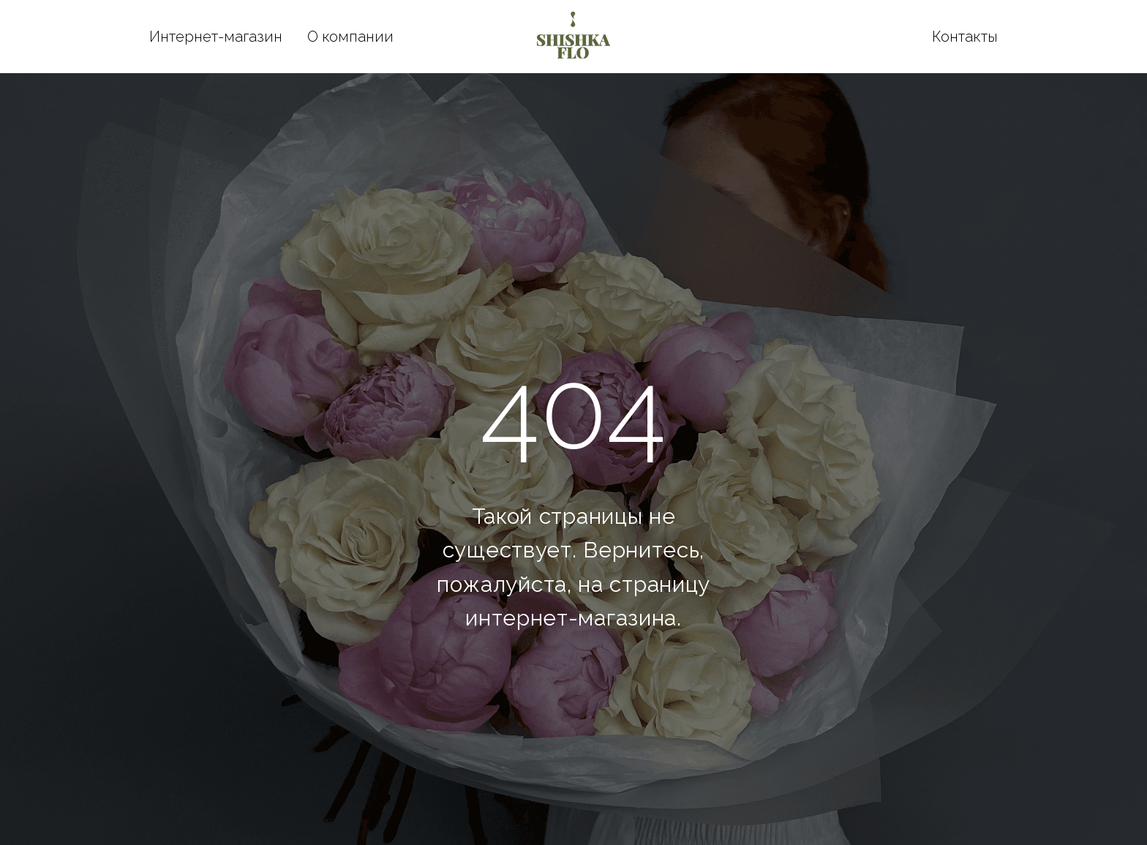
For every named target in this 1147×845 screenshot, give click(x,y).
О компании (350, 36)
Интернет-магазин (215, 36)
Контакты (965, 36)
